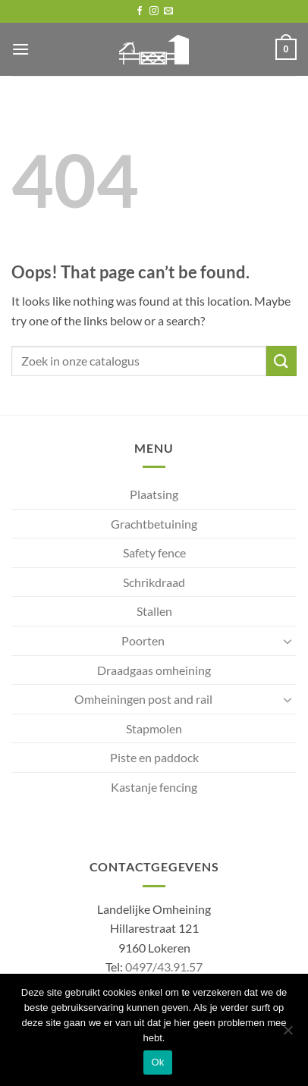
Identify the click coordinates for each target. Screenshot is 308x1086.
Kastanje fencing (154, 787)
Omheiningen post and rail (143, 699)
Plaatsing (154, 494)
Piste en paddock (154, 757)
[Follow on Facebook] (139, 11)
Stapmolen (154, 728)
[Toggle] (287, 641)
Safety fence (154, 552)
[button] (20, 48)
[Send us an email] (168, 11)
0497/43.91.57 (164, 966)
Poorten (143, 640)
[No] (287, 1034)
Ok (157, 1062)
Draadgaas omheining (154, 670)
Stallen (154, 611)
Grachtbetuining (154, 523)
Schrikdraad (154, 582)
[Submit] (281, 360)
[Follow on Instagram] (154, 11)
